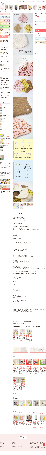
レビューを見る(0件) (38, 33)
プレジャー (39, 7)
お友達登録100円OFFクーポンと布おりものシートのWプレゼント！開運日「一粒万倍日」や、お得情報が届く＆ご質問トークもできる (29, 317)
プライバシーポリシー (15, 444)
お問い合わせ (14, 442)
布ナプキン (6, 7)
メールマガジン (14, 443)
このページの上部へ (44, 444)
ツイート (36, 53)
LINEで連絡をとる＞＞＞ (3, 175)
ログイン (1, 442)
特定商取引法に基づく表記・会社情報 (17, 446)
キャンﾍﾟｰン (2, 7)
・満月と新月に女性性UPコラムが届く (22, 321)
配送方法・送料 (2, 446)
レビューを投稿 (37, 35)
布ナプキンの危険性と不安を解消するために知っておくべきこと (37, 447)
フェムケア (30, 7)
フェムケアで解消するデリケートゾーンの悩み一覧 (36, 442)
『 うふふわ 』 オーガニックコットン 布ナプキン (9, 11)
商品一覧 (24, 3)
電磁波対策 (21, 7)
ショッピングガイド (2, 443)
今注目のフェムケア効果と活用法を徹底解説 (35, 448)
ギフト (44, 7)
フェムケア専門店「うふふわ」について (31, 3)
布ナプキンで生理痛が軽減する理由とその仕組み (35, 443)
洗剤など (35, 7)
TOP (0, 11)
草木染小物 (16, 7)
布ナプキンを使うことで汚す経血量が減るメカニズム (36, 446)
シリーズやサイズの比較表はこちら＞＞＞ (20, 306)
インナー (11, 7)
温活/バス (25, 7)
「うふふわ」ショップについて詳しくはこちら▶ (5, 169)
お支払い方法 (2, 444)
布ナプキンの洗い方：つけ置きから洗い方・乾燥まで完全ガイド (37, 444)
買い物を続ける (38, 50)
